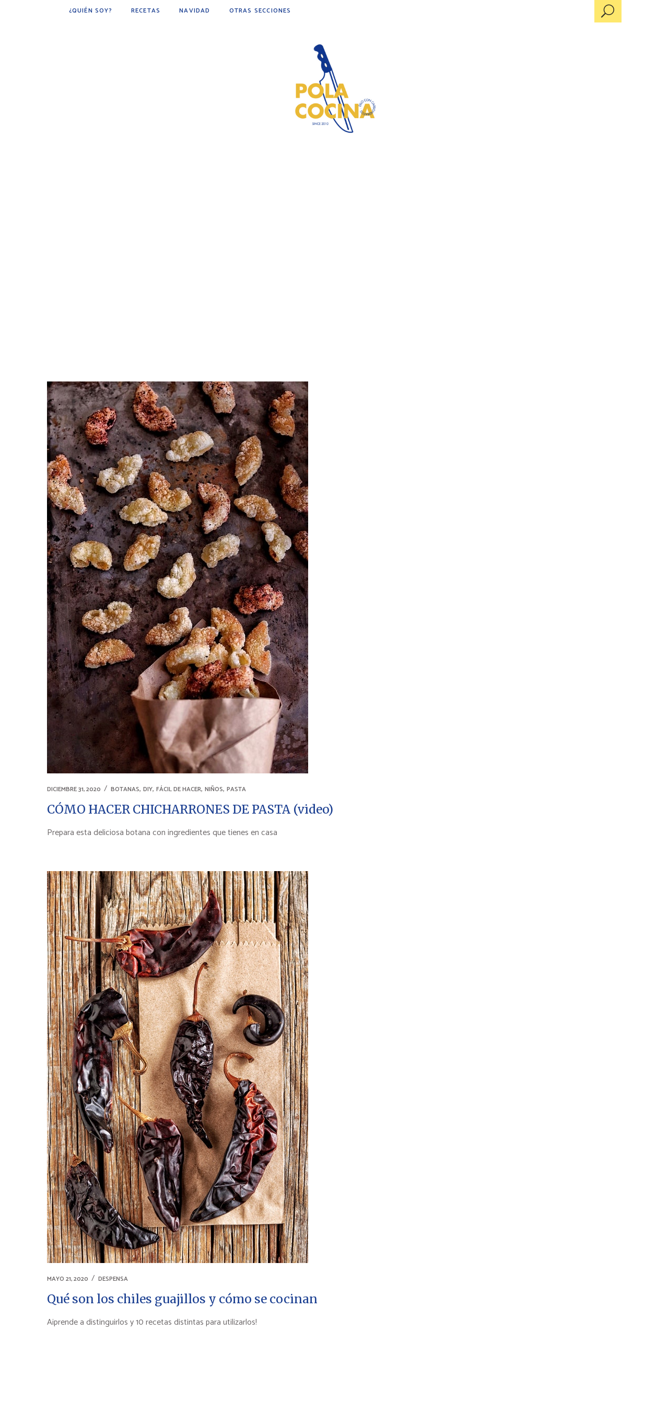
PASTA (236, 789)
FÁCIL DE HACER (178, 789)
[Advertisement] (334, 235)
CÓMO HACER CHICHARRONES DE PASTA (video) (190, 809)
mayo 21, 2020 (67, 1279)
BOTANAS (125, 789)
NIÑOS (214, 789)
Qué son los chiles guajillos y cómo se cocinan (182, 1298)
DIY (148, 789)
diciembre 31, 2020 (74, 789)
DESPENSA (113, 1279)
